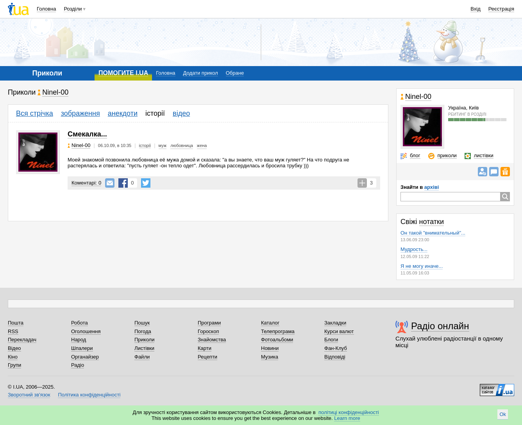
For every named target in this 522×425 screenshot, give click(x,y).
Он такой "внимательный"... (432, 233)
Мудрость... (413, 249)
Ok (502, 414)
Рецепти (207, 357)
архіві (431, 187)
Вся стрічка (34, 113)
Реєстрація (501, 9)
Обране (235, 73)
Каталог (270, 323)
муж (163, 145)
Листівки (144, 348)
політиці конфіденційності (348, 412)
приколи (447, 155)
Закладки (335, 323)
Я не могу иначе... (421, 266)
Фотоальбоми (277, 340)
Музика (269, 357)
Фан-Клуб (335, 348)
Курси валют (339, 331)
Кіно (13, 357)
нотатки (431, 222)
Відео (14, 348)
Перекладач (22, 340)
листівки (483, 155)
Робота (79, 323)
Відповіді (334, 357)
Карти (204, 348)
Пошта (15, 323)
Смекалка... (87, 134)
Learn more (347, 418)
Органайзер (85, 357)
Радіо (77, 365)
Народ (78, 340)
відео (181, 113)
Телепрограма (278, 331)
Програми (209, 323)
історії (155, 113)
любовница (181, 145)
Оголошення (86, 331)
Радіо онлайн (440, 326)
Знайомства (212, 340)
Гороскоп (208, 331)
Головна (46, 9)
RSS (13, 331)
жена (202, 145)
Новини (270, 348)
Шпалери (82, 348)
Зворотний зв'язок (29, 395)
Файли (142, 357)
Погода (142, 331)
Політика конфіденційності (89, 395)
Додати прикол (200, 73)
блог (415, 155)
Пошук (142, 323)
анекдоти (123, 113)
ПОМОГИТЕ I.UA (123, 73)
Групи (14, 365)
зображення (80, 113)
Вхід (475, 9)
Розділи (73, 9)
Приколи (144, 340)
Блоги (331, 340)
